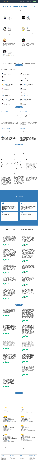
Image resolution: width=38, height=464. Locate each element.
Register (28, 1)
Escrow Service (12, 456)
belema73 (27, 411)
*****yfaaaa (4, 84)
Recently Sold (12, 457)
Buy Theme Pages (5, 111)
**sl (3, 95)
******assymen (23, 84)
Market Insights (22, 458)
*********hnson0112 (24, 88)
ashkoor (27, 449)
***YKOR (9, 50)
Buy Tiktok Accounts (3, 458)
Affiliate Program (12, 458)
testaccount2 (8, 420)
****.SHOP (9, 16)
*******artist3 (4, 103)
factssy (8, 410)
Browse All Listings (19, 65)
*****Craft (22, 99)
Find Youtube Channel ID (32, 458)
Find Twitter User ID (31, 459)
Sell (30, 1)
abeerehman (8, 428)
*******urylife (4, 80)
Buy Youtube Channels (4, 457)
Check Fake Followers (32, 456)
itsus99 (27, 420)
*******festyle (23, 73)
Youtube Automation (31, 457)
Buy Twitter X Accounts (4, 459)
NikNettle (27, 429)
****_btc (4, 88)
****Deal (22, 103)
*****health (22, 95)
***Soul (28, 16)
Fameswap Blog (22, 457)
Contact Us (21, 456)
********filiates (4, 99)
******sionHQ (4, 73)
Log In (24, 1)
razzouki (8, 440)
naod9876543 (9, 449)
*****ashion (22, 80)
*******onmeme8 (29, 27)
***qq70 (9, 27)
